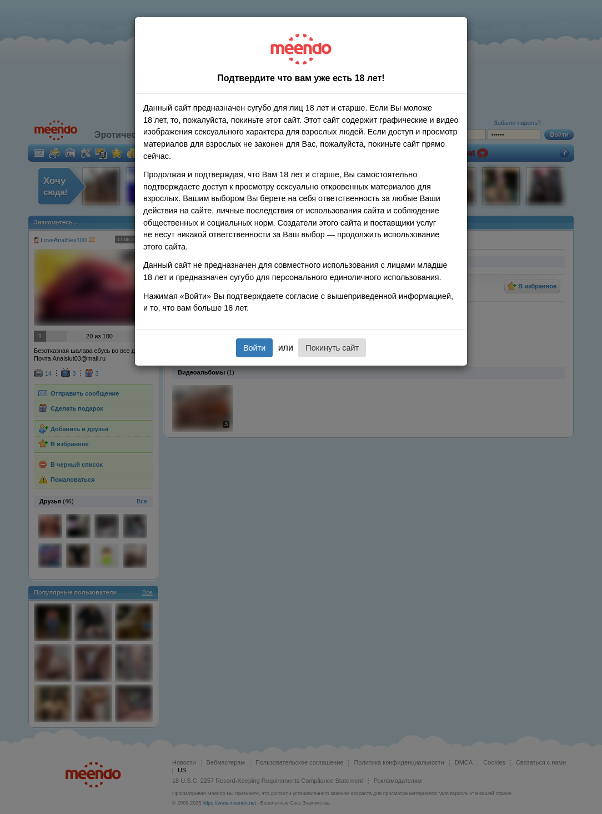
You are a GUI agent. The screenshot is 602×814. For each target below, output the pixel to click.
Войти (254, 347)
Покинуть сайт (332, 347)
